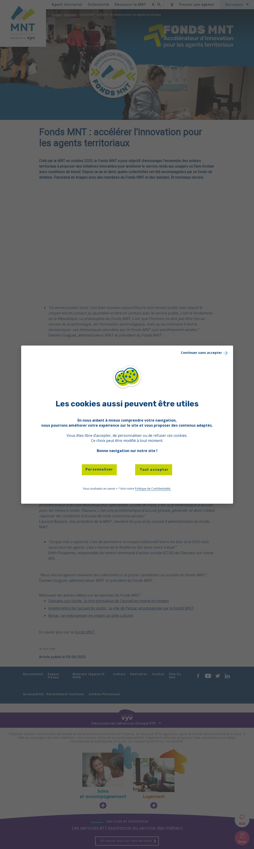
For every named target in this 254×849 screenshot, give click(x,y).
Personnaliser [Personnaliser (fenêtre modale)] (99, 469)
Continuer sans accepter (204, 352)
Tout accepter (154, 470)
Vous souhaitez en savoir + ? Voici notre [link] (127, 489)
